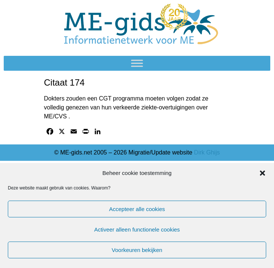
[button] (262, 173)
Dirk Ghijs (207, 152)
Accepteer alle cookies (137, 209)
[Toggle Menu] (137, 63)
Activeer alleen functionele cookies (137, 229)
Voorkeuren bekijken (137, 250)
